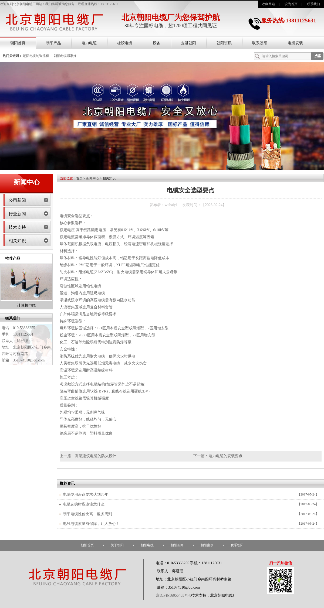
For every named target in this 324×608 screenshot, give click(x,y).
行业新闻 (17, 213)
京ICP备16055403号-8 (173, 595)
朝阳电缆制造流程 (36, 56)
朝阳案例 (207, 545)
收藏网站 (268, 4)
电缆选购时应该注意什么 (83, 504)
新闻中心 (92, 178)
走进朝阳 (188, 43)
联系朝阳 (259, 43)
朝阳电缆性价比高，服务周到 (87, 514)
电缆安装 (295, 43)
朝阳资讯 (224, 43)
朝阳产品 (53, 43)
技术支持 (17, 227)
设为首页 (291, 4)
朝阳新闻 (177, 545)
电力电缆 (89, 43)
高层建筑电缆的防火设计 (95, 456)
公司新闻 (17, 200)
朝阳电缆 (147, 545)
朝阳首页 (17, 43)
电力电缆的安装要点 (225, 456)
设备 (156, 43)
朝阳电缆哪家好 (65, 56)
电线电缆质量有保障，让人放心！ (91, 524)
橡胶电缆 (124, 43)
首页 (79, 178)
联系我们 (313, 4)
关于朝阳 (117, 545)
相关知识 (17, 240)
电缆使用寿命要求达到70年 (85, 495)
